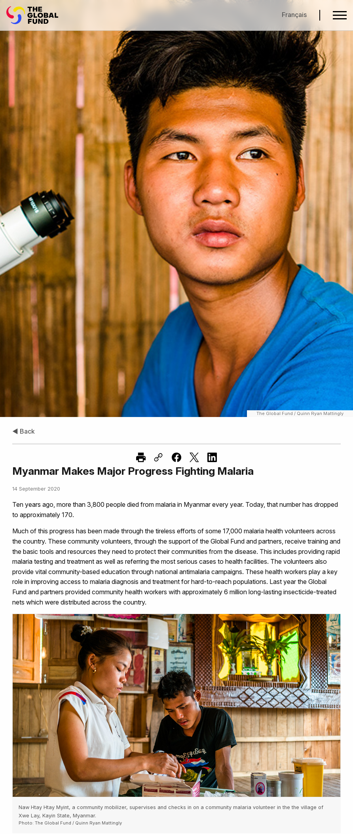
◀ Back (23, 431)
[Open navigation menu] (340, 15)
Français (294, 15)
